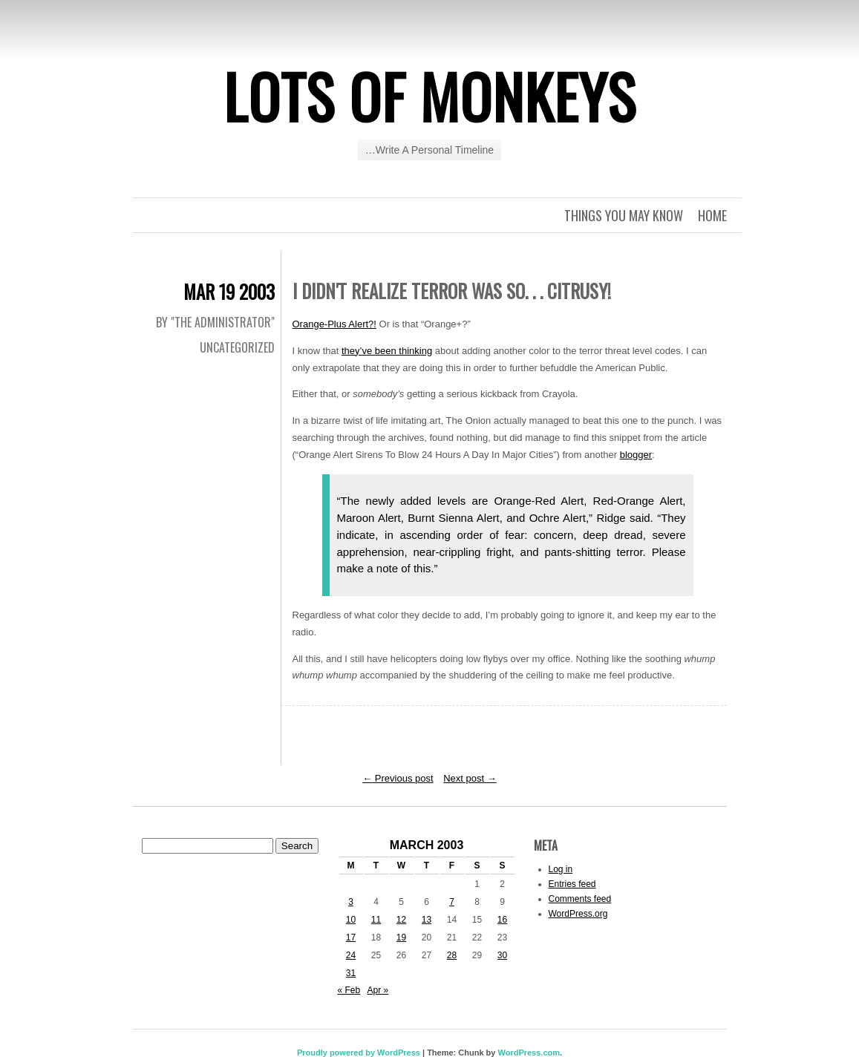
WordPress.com (528, 1052)
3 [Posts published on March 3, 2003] (350, 902)
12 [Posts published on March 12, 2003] (401, 919)
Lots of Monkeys (429, 96)
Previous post (397, 778)
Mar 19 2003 (229, 291)
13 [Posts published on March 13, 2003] (426, 919)
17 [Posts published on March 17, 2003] (351, 937)
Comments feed (580, 899)
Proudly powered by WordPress (358, 1052)
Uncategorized (237, 347)
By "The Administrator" (215, 322)
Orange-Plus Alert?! (334, 324)
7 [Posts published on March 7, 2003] (451, 902)
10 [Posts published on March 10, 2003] (351, 919)
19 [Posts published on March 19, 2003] (401, 937)
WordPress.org (578, 914)
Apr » (378, 990)
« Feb (349, 990)
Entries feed (572, 884)
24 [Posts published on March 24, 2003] (351, 955)
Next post (470, 778)
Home (712, 215)
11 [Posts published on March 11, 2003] (376, 919)
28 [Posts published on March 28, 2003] (452, 955)
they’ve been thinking (387, 350)
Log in (561, 869)
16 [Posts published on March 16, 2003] (502, 919)
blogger (636, 454)
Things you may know (623, 215)
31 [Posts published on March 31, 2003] (351, 973)
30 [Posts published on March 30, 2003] (502, 955)
